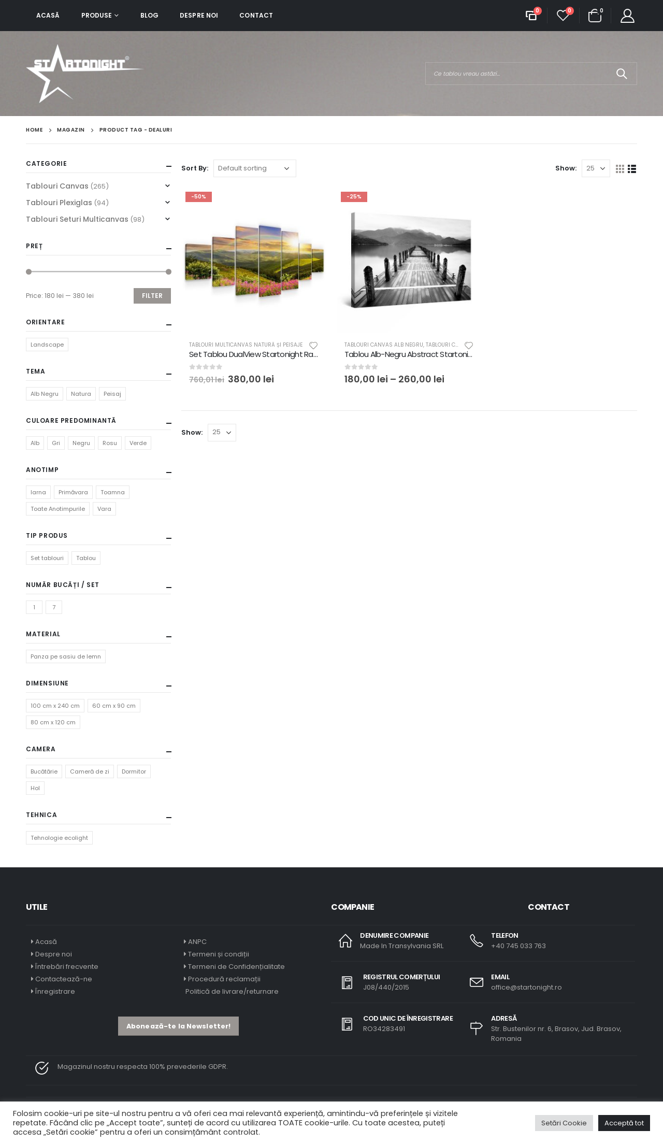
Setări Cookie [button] (564, 1123)
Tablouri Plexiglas (59, 202)
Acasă (48, 15)
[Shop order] (254, 168)
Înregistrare (55, 991)
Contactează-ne (63, 979)
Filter (152, 295)
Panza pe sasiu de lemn (66, 656)
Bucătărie (44, 771)
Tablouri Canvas (57, 186)
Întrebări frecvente (66, 966)
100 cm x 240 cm (55, 706)
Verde (138, 443)
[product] (253, 260)
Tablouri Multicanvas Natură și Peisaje (245, 345)
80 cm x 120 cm (53, 722)
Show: (565, 168)
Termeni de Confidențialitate (235, 966)
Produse (96, 15)
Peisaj (112, 394)
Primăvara (73, 492)
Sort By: (194, 168)
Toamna (112, 492)
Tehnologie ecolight (59, 838)
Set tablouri (47, 558)
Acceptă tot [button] (624, 1123)
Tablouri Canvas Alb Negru (383, 345)
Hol (35, 788)
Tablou (86, 558)
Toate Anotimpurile (58, 509)
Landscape (47, 344)
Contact (256, 15)
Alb (35, 443)
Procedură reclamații (224, 979)
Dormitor (134, 771)
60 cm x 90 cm (114, 706)
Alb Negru (45, 394)
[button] (178, 1026)
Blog (149, 15)
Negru (81, 443)
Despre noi (199, 15)
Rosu (110, 443)
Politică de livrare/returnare (231, 991)
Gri (56, 443)
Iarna (38, 492)
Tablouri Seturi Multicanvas (77, 219)
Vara (104, 509)
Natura (81, 394)
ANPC (197, 942)
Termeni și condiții (218, 954)
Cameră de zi (89, 771)
